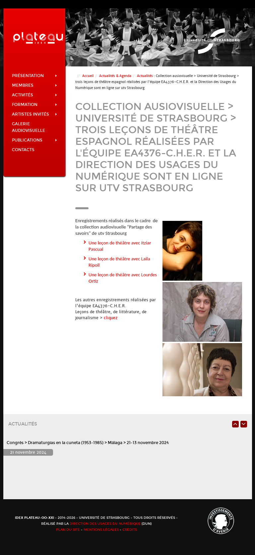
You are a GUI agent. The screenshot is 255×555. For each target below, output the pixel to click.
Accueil (88, 76)
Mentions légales (101, 530)
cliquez (109, 318)
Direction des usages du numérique (105, 524)
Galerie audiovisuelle (28, 127)
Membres (34, 85)
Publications (34, 140)
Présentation (34, 75)
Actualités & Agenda (115, 76)
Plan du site (68, 530)
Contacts (23, 149)
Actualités (145, 76)
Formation (34, 104)
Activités (34, 95)
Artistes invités (34, 114)
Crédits (129, 530)
